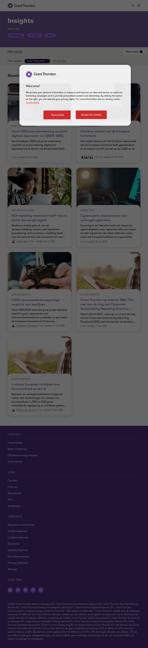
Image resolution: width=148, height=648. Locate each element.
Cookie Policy (32, 102)
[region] (75, 95)
